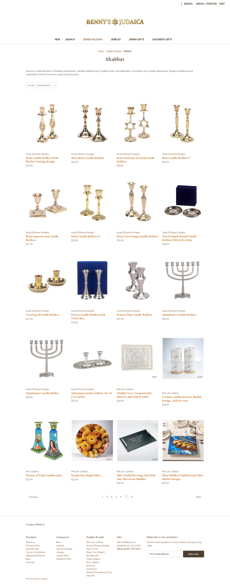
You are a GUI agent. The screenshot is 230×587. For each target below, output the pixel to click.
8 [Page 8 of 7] (131, 497)
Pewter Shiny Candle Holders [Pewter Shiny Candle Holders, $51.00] (134, 314)
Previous (32, 497)
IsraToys (90, 565)
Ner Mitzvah (92, 555)
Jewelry (117, 39)
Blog (28, 559)
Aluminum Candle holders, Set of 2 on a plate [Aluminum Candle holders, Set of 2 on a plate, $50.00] (91, 395)
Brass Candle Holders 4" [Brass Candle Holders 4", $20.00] (85, 236)
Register (212, 4)
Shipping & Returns (35, 555)
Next (200, 497)
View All (90, 575)
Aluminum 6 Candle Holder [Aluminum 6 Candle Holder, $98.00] (42, 393)
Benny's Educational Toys (99, 572)
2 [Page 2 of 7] (102, 497)
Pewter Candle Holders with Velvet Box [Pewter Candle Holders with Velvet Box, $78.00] (88, 316)
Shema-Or (91, 569)
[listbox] (47, 85)
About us (30, 542)
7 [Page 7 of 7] (126, 497)
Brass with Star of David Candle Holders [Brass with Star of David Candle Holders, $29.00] (136, 159)
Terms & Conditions (36, 552)
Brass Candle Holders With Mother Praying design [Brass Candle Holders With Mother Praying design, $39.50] (42, 159)
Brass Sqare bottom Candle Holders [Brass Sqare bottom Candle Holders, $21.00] (42, 238)
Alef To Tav (92, 549)
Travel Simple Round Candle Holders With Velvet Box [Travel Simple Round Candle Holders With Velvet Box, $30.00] (179, 238)
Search (188, 4)
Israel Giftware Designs (98, 545)
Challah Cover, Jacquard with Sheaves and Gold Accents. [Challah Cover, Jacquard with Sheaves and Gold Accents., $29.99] (134, 395)
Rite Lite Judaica (94, 542)
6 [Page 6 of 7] (120, 497)
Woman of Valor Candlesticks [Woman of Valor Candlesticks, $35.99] (44, 475)
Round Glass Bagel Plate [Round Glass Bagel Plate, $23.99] (86, 475)
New (57, 39)
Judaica (71, 39)
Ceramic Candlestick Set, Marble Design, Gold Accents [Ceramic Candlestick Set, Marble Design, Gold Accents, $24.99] (182, 398)
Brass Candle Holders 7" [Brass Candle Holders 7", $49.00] (176, 158)
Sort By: (31, 85)
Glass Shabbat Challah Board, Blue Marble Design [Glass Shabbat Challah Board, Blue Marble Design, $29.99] (182, 477)
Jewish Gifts (138, 39)
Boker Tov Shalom (95, 552)
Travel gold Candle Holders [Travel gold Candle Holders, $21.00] (42, 314)
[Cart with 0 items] (222, 4)
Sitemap (30, 562)
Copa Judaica (93, 559)
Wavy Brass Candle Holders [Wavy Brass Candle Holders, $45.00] (87, 158)
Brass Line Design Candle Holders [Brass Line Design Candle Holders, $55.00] (137, 236)
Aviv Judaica (92, 562)
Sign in (199, 4)
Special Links (32, 549)
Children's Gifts (163, 39)
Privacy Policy (33, 545)
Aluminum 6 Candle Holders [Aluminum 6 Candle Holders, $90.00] (179, 314)
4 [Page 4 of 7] (111, 497)
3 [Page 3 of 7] (107, 497)
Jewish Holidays (94, 39)
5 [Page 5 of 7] (116, 497)
